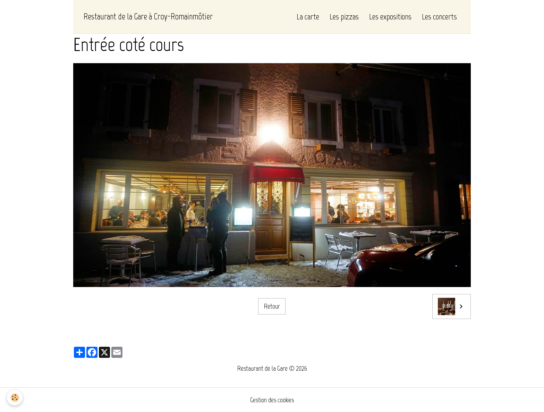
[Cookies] (15, 397)
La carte (308, 16)
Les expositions (390, 16)
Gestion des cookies (272, 400)
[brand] (148, 16)
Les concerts (439, 16)
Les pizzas (344, 16)
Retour (272, 306)
